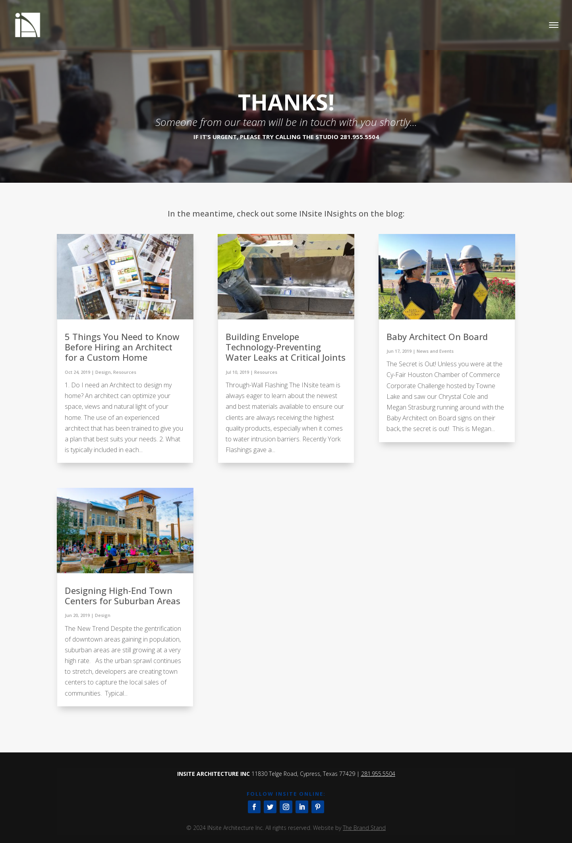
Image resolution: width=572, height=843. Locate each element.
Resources (124, 372)
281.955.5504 (378, 773)
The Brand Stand (364, 827)
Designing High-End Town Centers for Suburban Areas (122, 595)
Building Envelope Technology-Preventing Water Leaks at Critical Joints (286, 347)
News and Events (435, 351)
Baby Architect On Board (437, 336)
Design (103, 372)
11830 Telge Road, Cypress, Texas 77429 (303, 773)
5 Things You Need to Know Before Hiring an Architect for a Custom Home (122, 347)
